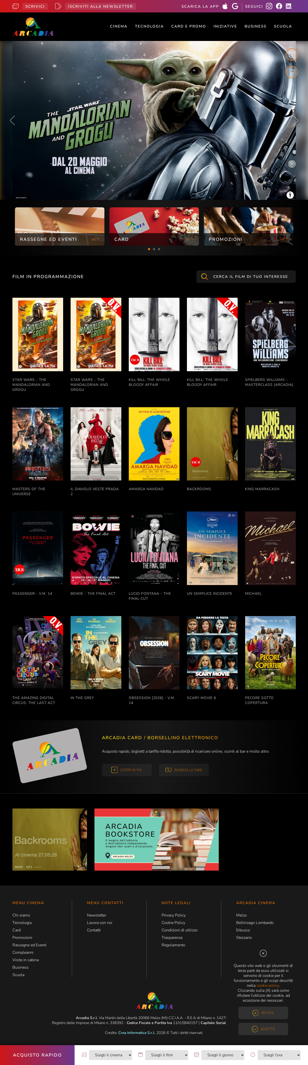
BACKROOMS (199, 489)
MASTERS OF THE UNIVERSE (28, 491)
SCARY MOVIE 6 (201, 698)
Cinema (119, 26)
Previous (12, 120)
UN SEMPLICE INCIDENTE (209, 593)
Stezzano (244, 937)
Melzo (241, 915)
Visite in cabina (25, 960)
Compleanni (23, 952)
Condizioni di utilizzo (180, 930)
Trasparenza (172, 937)
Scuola (283, 26)
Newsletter (96, 915)
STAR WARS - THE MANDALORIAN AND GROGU (31, 384)
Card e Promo (188, 26)
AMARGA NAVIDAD (146, 489)
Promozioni (22, 937)
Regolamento (173, 945)
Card (16, 930)
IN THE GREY (82, 698)
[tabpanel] (59, 226)
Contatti (94, 930)
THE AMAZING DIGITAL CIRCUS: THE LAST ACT (33, 700)
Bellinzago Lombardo (255, 922)
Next (296, 120)
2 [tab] (154, 249)
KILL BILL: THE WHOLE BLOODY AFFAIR (149, 382)
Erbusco (243, 930)
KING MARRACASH (262, 489)
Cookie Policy (173, 922)
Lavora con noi (99, 922)
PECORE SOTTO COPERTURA (259, 700)
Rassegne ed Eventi (29, 945)
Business (255, 26)
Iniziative (225, 26)
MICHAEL (253, 593)
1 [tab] (149, 249)
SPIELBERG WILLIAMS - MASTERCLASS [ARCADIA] (269, 382)
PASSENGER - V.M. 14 (32, 593)
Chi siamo (21, 915)
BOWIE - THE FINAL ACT (93, 593)
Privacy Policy (174, 915)
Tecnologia (149, 26)
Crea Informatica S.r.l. (136, 1032)
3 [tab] (159, 249)
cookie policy (268, 985)
